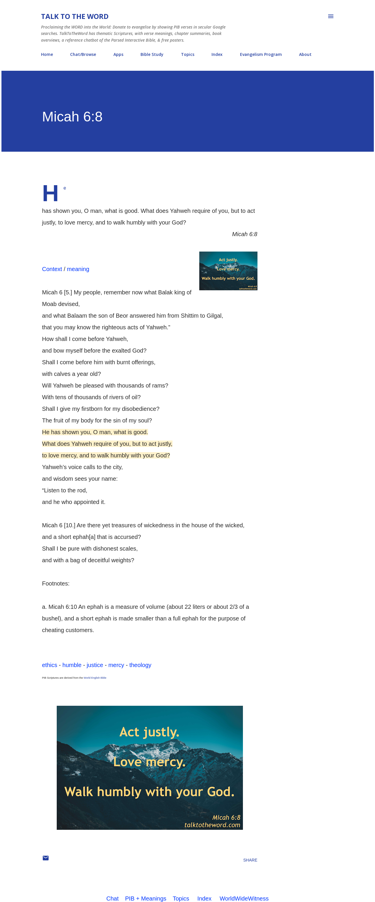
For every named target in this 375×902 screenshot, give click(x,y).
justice (95, 665)
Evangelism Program (261, 54)
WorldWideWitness (244, 898)
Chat (112, 898)
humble (72, 665)
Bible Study (152, 54)
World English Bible (95, 677)
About (305, 54)
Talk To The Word (75, 16)
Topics (187, 54)
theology (140, 665)
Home (47, 54)
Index (217, 54)
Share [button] (250, 860)
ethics (49, 665)
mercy (116, 665)
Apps (118, 54)
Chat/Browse (83, 54)
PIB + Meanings (145, 898)
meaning (78, 269)
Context (52, 269)
